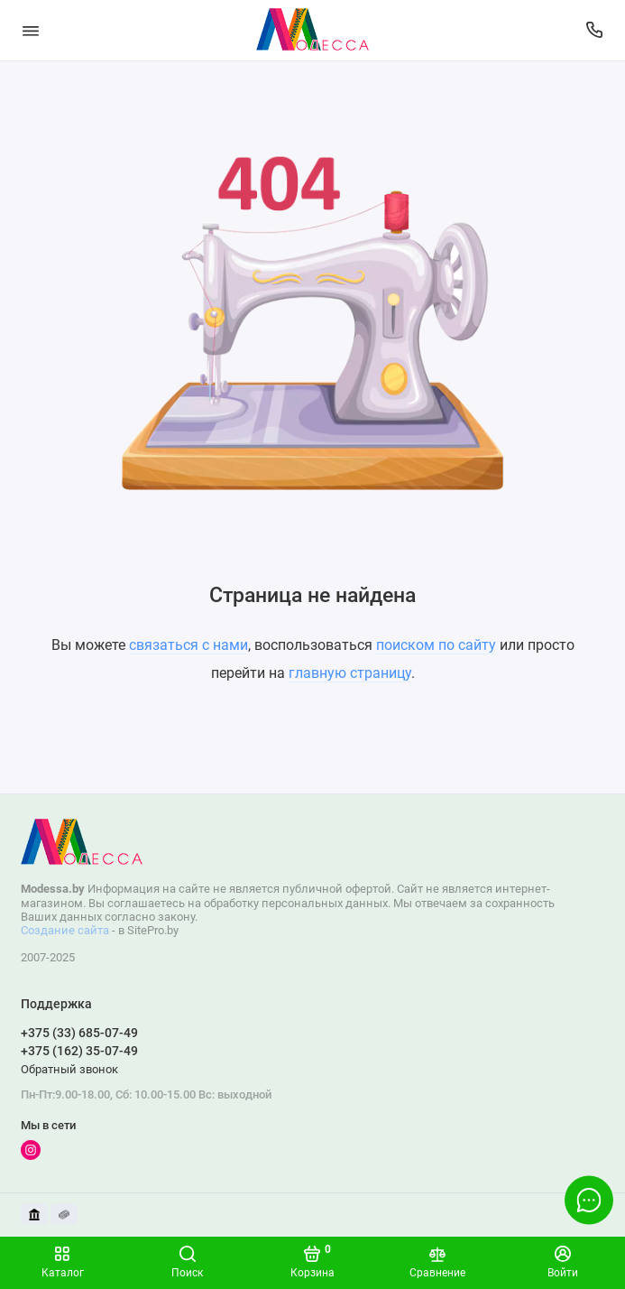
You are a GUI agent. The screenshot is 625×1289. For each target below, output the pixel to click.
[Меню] (30, 30)
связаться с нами (188, 645)
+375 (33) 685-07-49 (79, 1032)
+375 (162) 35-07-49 (79, 1050)
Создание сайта (65, 930)
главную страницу (350, 673)
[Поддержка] (595, 30)
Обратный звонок (69, 1069)
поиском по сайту (436, 645)
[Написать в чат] (589, 1199)
